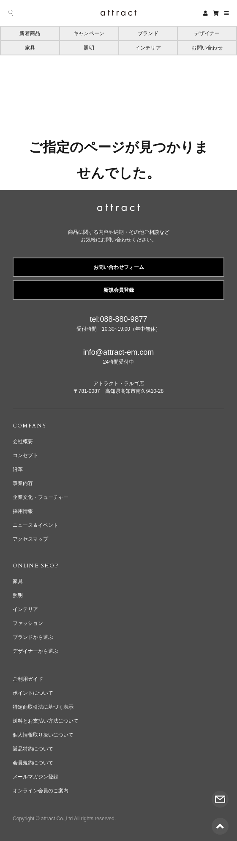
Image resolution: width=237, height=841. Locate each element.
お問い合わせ (206, 48)
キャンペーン (89, 33)
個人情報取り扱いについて (43, 735)
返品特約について (33, 749)
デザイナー (207, 33)
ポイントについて (33, 693)
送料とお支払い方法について (46, 721)
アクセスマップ (30, 539)
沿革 (18, 469)
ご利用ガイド (28, 679)
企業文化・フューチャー (40, 497)
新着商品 (29, 33)
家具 (30, 48)
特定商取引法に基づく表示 (43, 707)
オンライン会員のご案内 (40, 791)
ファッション (28, 623)
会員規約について (33, 763)
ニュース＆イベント (35, 525)
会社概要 (23, 441)
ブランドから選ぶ (33, 637)
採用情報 (23, 511)
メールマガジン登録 (35, 777)
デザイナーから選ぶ (35, 651)
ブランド (148, 33)
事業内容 (23, 483)
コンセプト (25, 455)
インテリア (148, 48)
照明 (89, 48)
